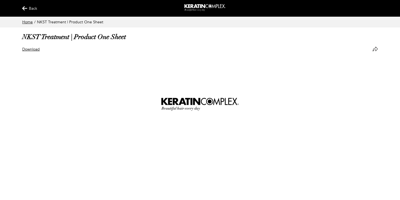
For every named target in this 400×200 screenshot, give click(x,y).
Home (27, 22)
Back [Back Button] (27, 8)
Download (31, 49)
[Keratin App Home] (205, 9)
